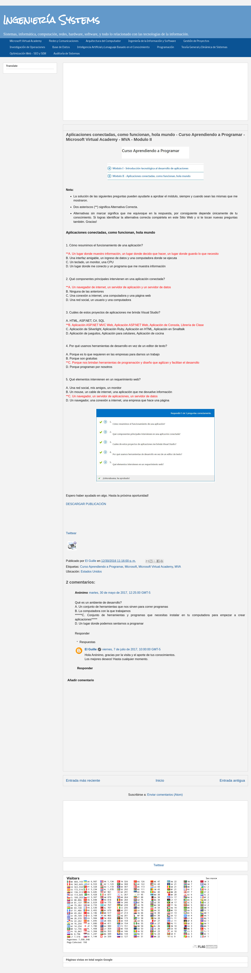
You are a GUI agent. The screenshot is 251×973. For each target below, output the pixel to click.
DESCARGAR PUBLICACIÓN (86, 504)
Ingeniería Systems (51, 20)
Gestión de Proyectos (196, 41)
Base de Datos (61, 47)
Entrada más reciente (83, 780)
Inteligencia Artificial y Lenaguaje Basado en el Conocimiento (113, 47)
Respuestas (88, 642)
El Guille (91, 649)
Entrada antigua (232, 780)
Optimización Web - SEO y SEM (28, 53)
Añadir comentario (80, 680)
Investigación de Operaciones (27, 47)
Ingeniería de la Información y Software (152, 41)
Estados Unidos (91, 571)
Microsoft (131, 566)
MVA (178, 566)
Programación (165, 47)
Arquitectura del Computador (103, 41)
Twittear (71, 533)
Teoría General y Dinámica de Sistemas (204, 47)
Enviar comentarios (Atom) (165, 794)
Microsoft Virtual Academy (26, 41)
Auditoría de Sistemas (67, 53)
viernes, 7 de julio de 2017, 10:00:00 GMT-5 (131, 649)
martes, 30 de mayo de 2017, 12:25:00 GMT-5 (119, 592)
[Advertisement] (130, 90)
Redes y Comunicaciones (63, 41)
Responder (82, 633)
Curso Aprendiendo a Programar (101, 566)
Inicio (160, 780)
